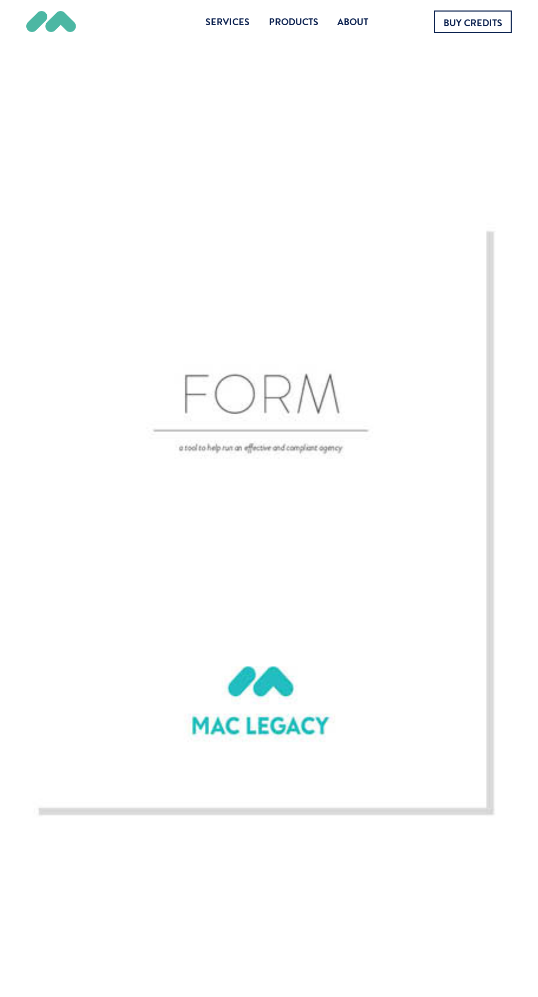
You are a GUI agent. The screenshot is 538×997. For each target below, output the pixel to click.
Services (227, 22)
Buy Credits (472, 23)
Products (293, 22)
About (352, 22)
